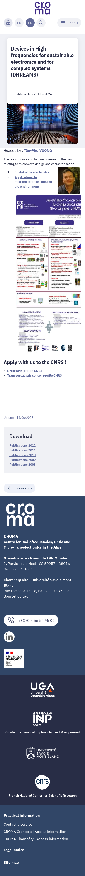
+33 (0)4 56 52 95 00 (31, 620)
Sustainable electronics (32, 172)
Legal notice (14, 849)
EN (30, 22)
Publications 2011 (22, 450)
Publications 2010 (22, 455)
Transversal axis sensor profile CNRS (34, 375)
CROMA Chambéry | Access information (36, 839)
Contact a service (18, 824)
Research (19, 488)
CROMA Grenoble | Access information (35, 831)
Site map (11, 862)
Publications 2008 (22, 464)
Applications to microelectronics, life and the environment (33, 182)
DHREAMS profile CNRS (24, 371)
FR (19, 22)
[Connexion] (8, 22)
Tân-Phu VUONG (38, 150)
